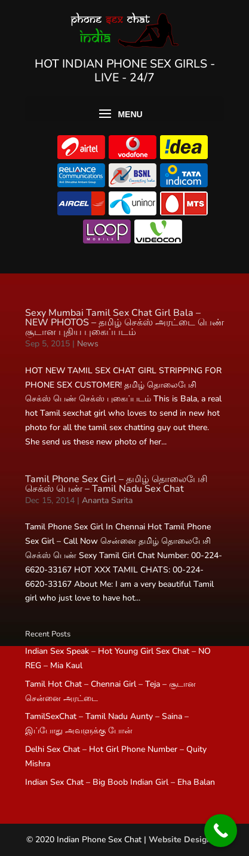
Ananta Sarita (107, 500)
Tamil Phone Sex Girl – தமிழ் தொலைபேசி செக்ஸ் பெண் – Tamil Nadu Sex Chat (116, 484)
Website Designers (186, 839)
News (88, 343)
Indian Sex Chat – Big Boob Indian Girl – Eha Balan (120, 782)
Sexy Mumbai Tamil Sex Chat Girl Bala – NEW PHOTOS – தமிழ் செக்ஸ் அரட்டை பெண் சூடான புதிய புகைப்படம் (124, 322)
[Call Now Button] (220, 830)
